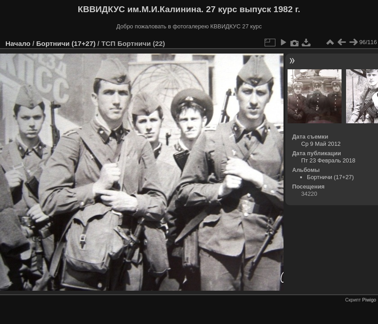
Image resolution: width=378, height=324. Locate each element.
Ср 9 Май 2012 (321, 143)
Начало (18, 43)
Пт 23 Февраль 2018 (328, 160)
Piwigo (369, 299)
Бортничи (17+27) (65, 43)
